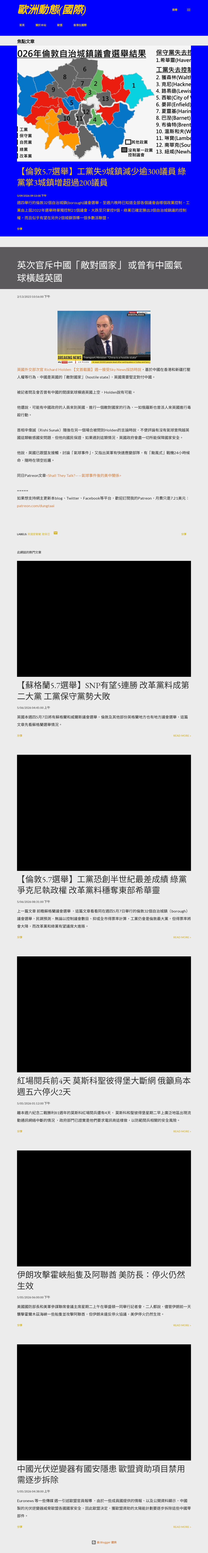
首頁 (19, 25)
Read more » (182, 735)
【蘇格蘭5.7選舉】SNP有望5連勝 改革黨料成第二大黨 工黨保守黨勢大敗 (103, 691)
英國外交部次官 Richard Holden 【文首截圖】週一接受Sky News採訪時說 (79, 369)
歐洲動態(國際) (51, 9)
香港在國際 (77, 25)
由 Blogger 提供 (104, 1542)
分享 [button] (19, 228)
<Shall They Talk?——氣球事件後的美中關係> (83, 475)
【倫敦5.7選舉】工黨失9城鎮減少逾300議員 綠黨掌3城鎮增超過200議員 (101, 177)
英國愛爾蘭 (34, 534)
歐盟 (57, 25)
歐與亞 (46, 534)
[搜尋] (174, 10)
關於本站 (38, 25)
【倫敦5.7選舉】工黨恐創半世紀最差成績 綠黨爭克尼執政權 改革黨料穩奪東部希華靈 (102, 885)
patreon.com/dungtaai (35, 505)
